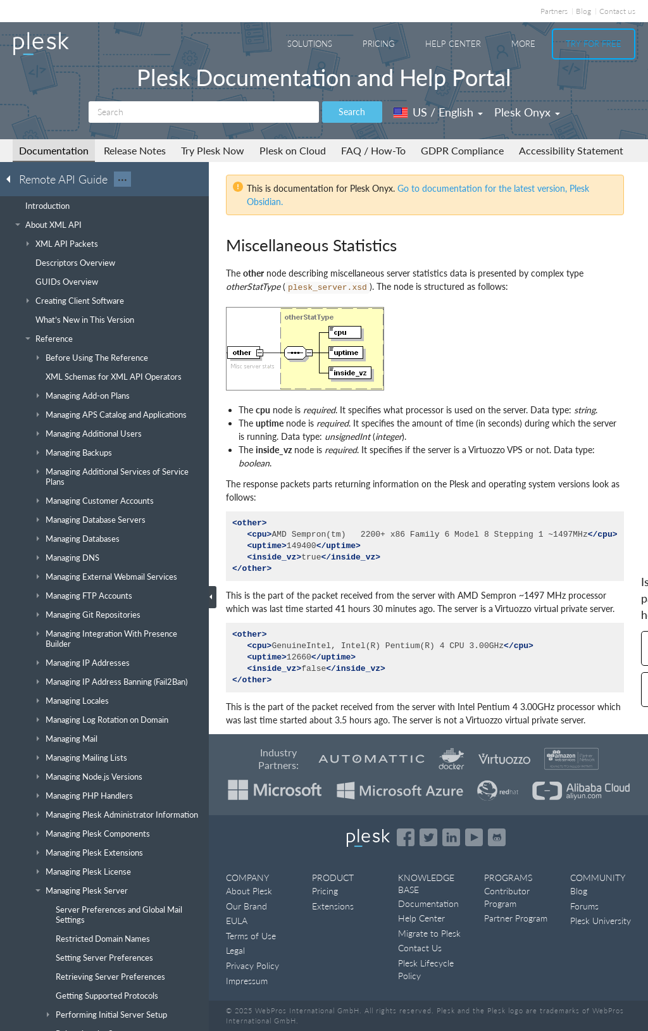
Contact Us (420, 947)
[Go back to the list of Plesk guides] (12, 178)
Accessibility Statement (571, 150)
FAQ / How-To (373, 150)
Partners (554, 11)
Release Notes (135, 150)
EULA (236, 920)
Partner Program (515, 918)
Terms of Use (251, 935)
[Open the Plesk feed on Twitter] (428, 837)
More (523, 44)
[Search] (204, 112)
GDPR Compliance (462, 150)
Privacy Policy (252, 965)
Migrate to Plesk (429, 933)
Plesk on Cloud (292, 150)
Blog (583, 11)
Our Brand (246, 906)
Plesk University (600, 920)
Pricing (379, 44)
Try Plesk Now (212, 150)
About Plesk (249, 890)
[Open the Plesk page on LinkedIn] (451, 837)
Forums (584, 906)
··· (122, 179)
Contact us (617, 11)
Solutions (309, 44)
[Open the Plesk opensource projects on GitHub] (497, 837)
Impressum (247, 980)
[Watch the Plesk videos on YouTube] (474, 837)
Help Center (453, 44)
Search (352, 111)
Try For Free (593, 44)
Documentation (54, 150)
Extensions (333, 906)
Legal (235, 950)
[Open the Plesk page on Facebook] (405, 837)
